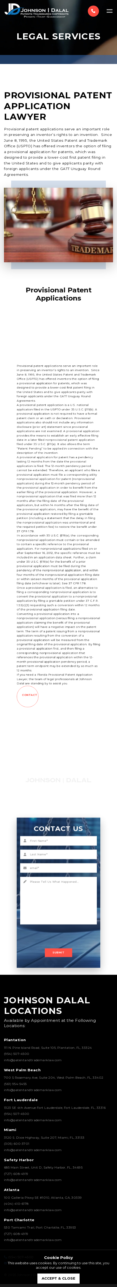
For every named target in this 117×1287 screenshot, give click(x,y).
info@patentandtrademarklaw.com (33, 1063)
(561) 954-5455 (15, 1086)
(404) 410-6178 (16, 1206)
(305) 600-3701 (16, 1146)
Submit (58, 927)
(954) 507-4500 (16, 1057)
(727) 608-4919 (16, 1176)
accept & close (58, 1278)
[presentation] (54, 918)
